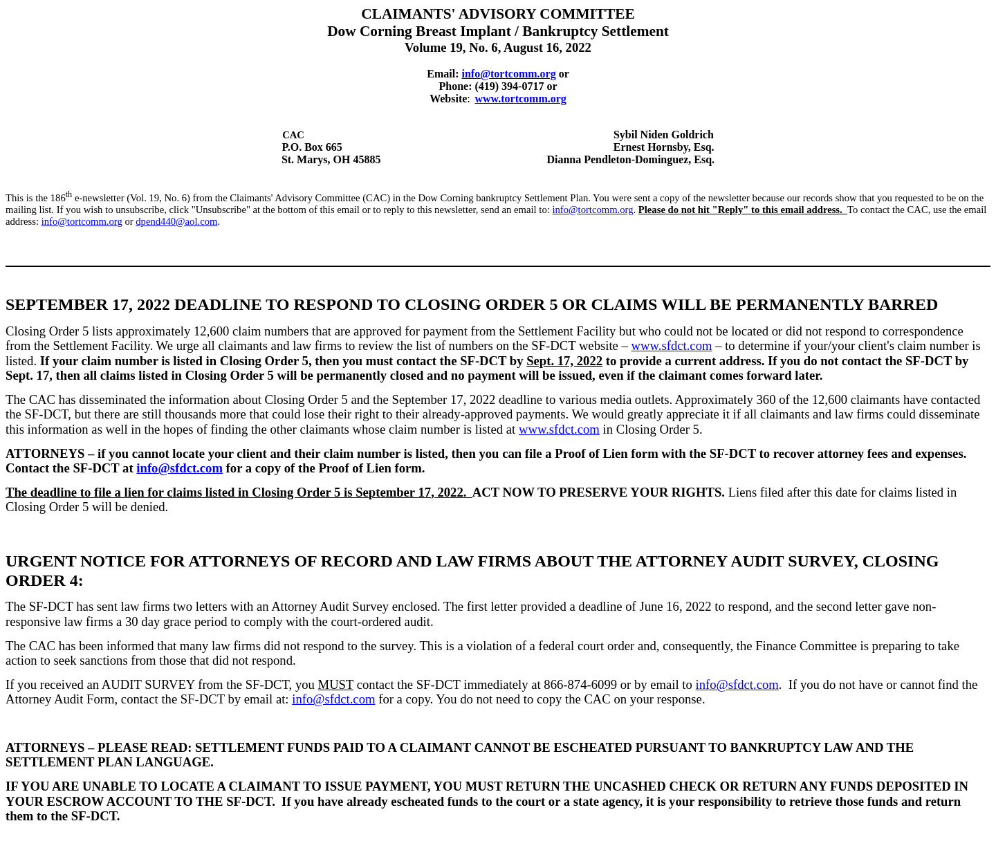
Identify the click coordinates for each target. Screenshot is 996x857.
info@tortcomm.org (592, 209)
